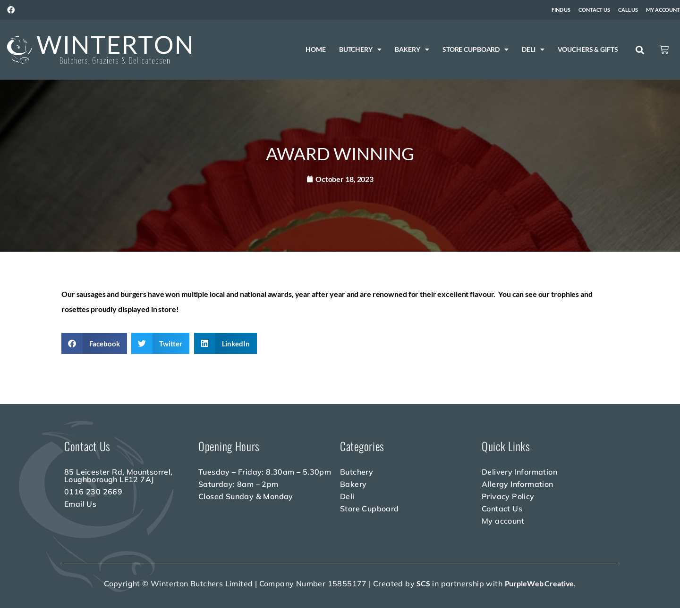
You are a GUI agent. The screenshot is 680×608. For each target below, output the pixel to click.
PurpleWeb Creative (539, 583)
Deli (533, 49)
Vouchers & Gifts (587, 49)
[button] (640, 50)
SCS (423, 583)
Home (316, 49)
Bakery (412, 49)
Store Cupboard (475, 49)
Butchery (360, 49)
